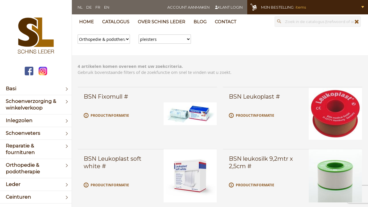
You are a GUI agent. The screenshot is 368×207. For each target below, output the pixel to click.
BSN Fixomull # (106, 96)
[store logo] (36, 36)
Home (86, 21)
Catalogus (115, 21)
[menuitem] (36, 89)
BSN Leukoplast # (254, 96)
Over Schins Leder (161, 21)
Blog (199, 21)
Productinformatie (110, 115)
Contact (225, 21)
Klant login (230, 7)
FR (97, 7)
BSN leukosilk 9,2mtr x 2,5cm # (261, 162)
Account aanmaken (188, 7)
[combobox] (318, 21)
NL (80, 7)
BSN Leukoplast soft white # (112, 162)
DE (89, 7)
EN (106, 7)
